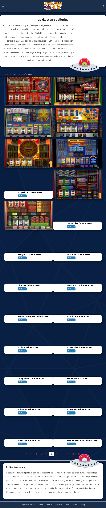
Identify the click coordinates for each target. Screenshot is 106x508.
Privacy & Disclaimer (45, 505)
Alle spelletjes (20, 74)
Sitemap (82, 505)
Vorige (29, 454)
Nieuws (67, 505)
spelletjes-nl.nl (9, 74)
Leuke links (58, 505)
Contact (74, 505)
